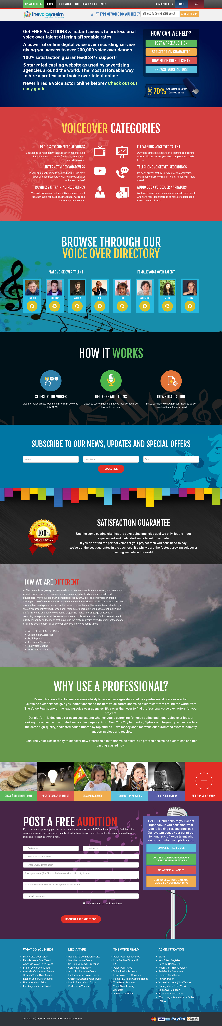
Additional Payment (123, 993)
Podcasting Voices (78, 986)
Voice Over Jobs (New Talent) (174, 982)
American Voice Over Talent (38, 964)
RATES (103, 4)
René (100, 298)
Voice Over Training (123, 986)
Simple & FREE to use (171, 847)
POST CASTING (64, 4)
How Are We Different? (125, 960)
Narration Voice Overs (80, 960)
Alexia (167, 298)
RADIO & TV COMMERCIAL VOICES (62, 147)
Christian (54, 298)
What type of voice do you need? (115, 14)
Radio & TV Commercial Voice (84, 956)
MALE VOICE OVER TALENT (66, 272)
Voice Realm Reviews (125, 971)
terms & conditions (112, 903)
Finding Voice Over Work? (172, 986)
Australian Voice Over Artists (38, 971)
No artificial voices (171, 870)
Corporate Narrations (79, 967)
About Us (118, 989)
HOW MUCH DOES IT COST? (171, 60)
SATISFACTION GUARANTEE (171, 52)
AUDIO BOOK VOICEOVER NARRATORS (162, 187)
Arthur (77, 298)
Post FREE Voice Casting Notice (130, 978)
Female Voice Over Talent (37, 960)
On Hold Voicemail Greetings (83, 964)
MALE (181, 4)
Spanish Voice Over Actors (37, 975)
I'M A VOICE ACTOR (33, 4)
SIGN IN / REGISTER (164, 4)
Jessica (190, 298)
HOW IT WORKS (89, 4)
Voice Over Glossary (169, 989)
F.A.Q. (116, 964)
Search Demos (189, 14)
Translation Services (124, 982)
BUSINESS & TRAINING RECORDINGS (60, 187)
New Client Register (169, 960)
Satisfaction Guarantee (170, 971)
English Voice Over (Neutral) (38, 978)
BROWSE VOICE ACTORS (171, 69)
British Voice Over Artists (36, 967)
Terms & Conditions (169, 975)
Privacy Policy (166, 978)
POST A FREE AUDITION (171, 43)
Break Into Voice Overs (170, 993)
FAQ (77, 4)
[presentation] (46, 908)
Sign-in (162, 956)
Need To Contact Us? (169, 964)
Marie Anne (145, 298)
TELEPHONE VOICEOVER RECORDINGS (162, 167)
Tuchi (122, 298)
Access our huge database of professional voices (171, 859)
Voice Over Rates (122, 967)
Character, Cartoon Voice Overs (85, 978)
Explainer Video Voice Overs (83, 975)
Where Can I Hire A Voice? (172, 967)
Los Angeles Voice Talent (37, 986)
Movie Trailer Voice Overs (82, 982)
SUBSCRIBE (111, 468)
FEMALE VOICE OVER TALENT (156, 272)
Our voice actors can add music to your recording (171, 881)
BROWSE (50, 4)
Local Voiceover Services (127, 975)
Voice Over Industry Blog (126, 956)
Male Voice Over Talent (35, 956)
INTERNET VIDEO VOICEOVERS (65, 167)
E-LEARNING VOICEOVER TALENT (158, 147)
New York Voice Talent (35, 982)
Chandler (32, 298)
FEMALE (196, 4)
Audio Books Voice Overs (82, 971)
